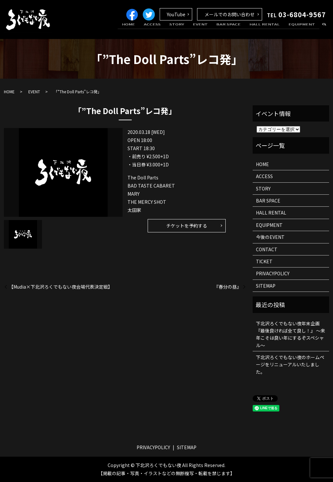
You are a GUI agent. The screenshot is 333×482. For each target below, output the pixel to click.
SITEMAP (265, 285)
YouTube (176, 14)
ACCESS (170, 30)
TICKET (264, 261)
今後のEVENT (270, 237)
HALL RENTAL (269, 30)
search (324, 30)
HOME (149, 30)
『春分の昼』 (227, 287)
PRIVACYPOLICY (272, 273)
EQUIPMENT (303, 30)
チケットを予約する (186, 225)
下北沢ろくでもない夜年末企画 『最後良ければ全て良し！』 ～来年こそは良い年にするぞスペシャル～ (290, 334)
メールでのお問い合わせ (230, 14)
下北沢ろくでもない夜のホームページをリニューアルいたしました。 (290, 364)
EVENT (211, 30)
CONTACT (266, 249)
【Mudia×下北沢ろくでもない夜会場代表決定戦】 (61, 287)
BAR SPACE (236, 30)
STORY (191, 30)
